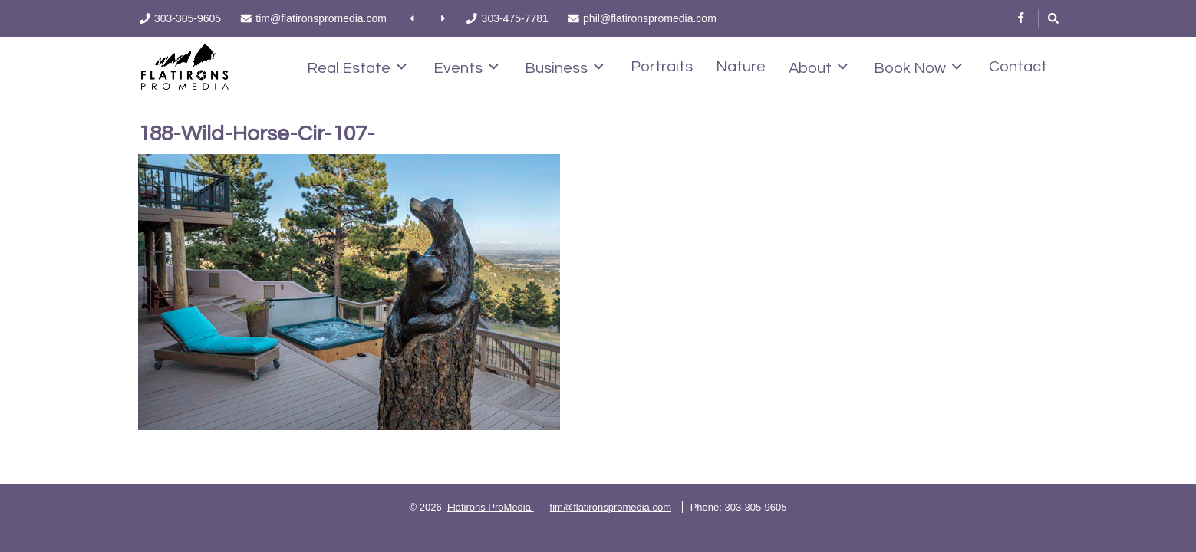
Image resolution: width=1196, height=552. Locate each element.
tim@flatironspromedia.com (610, 507)
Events (466, 67)
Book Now (918, 67)
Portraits (662, 66)
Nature (741, 66)
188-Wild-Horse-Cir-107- (256, 134)
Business (564, 67)
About (818, 67)
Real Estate (357, 67)
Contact (1018, 66)
